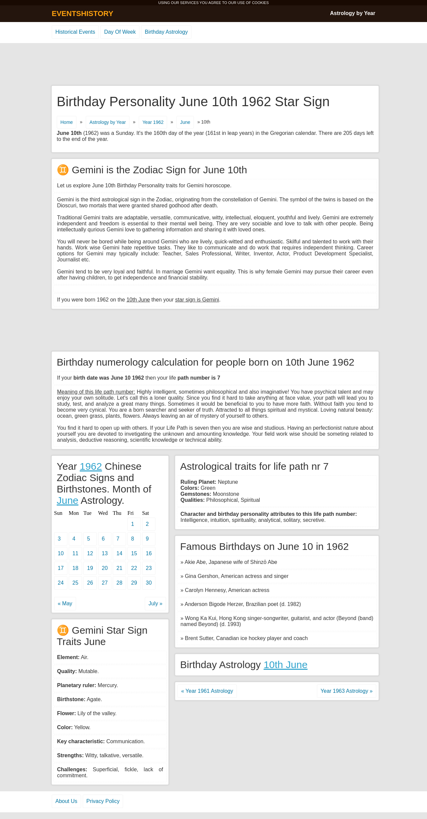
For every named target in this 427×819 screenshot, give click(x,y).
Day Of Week (120, 32)
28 (119, 583)
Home (66, 122)
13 (105, 553)
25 (75, 583)
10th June (286, 664)
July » (155, 603)
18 (75, 568)
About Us (66, 801)
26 (90, 583)
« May (65, 603)
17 (61, 568)
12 (90, 553)
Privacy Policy (103, 801)
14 (119, 553)
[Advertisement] (213, 65)
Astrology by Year (352, 13)
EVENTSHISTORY (82, 13)
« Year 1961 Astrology (207, 691)
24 (61, 583)
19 (90, 568)
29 (134, 583)
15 (134, 553)
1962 (91, 466)
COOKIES (260, 3)
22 (134, 568)
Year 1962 (152, 122)
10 (61, 553)
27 (105, 583)
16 (149, 553)
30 (149, 583)
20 (105, 568)
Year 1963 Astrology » (347, 691)
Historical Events (75, 32)
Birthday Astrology (166, 32)
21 (119, 568)
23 (149, 568)
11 (75, 553)
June (185, 122)
